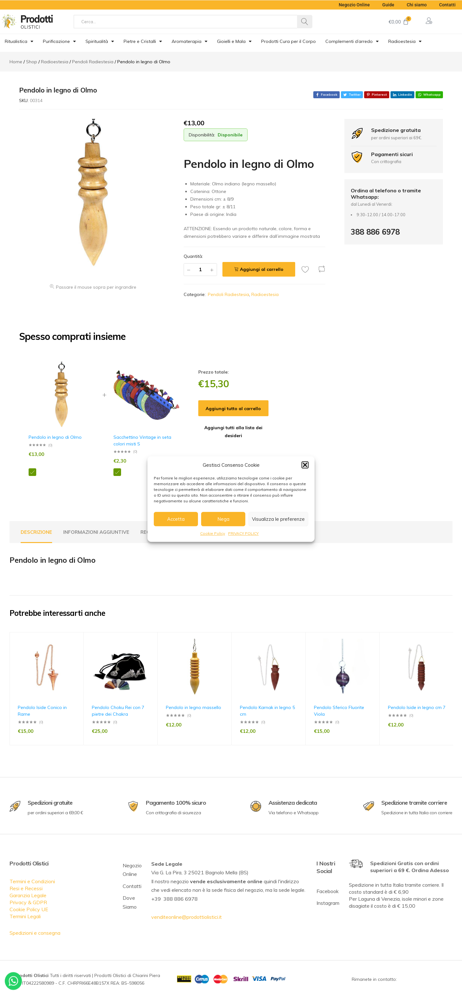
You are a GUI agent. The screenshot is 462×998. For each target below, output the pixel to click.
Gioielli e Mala (234, 41)
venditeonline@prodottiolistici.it (186, 917)
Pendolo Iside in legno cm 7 (416, 707)
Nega (223, 519)
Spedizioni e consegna (35, 933)
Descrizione (36, 532)
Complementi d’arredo (352, 41)
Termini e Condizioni (32, 881)
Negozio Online (353, 4)
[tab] (36, 532)
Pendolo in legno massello (193, 707)
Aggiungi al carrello (261, 269)
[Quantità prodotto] (200, 270)
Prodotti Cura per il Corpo (288, 41)
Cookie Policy (212, 533)
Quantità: (193, 256)
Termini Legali (25, 916)
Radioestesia (405, 41)
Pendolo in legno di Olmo (55, 437)
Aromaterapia (189, 41)
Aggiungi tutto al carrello (233, 408)
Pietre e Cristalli (143, 41)
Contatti (447, 4)
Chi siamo (416, 4)
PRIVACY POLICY (243, 533)
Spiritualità (99, 41)
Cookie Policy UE (29, 909)
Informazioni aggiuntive (96, 532)
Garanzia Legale (28, 895)
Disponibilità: (202, 135)
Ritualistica (19, 41)
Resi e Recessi (26, 888)
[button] (305, 465)
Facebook (327, 891)
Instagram (327, 903)
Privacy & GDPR (28, 902)
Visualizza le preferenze (278, 519)
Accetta (176, 519)
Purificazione (59, 41)
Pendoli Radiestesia (228, 294)
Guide (388, 4)
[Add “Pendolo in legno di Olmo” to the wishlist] (307, 269)
